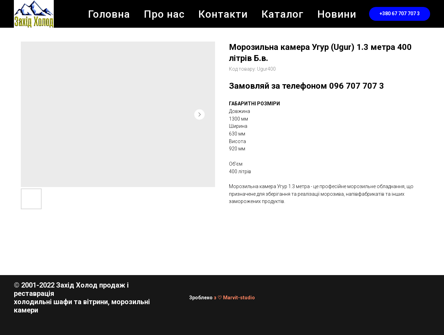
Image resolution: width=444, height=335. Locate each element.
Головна (109, 14)
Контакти (223, 14)
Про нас (164, 14)
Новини (336, 14)
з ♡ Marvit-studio (234, 297)
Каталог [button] (283, 14)
